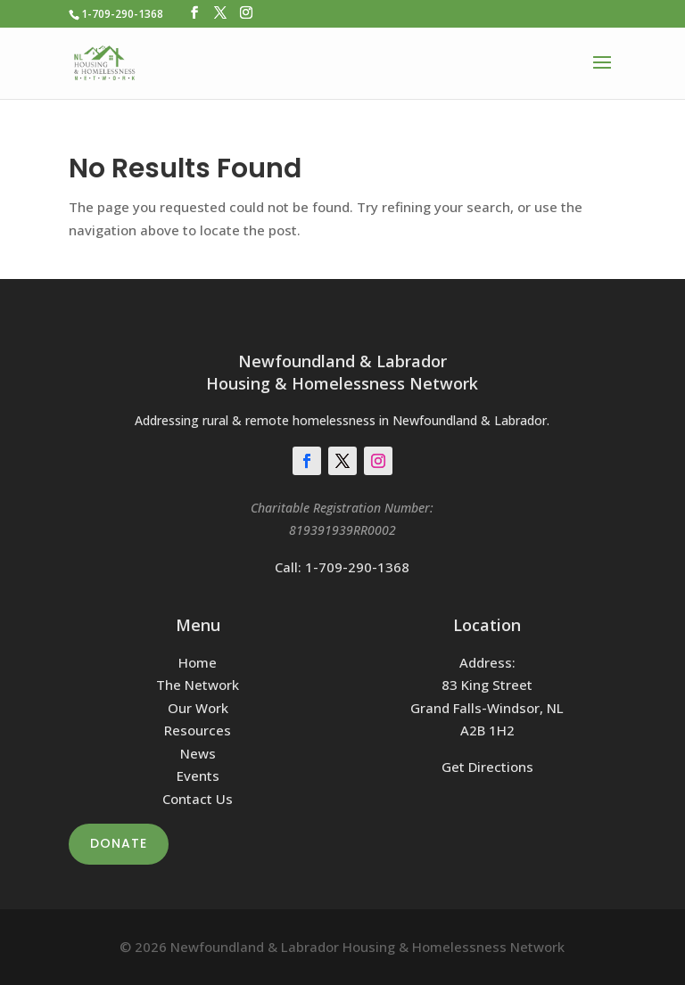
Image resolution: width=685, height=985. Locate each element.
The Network (197, 685)
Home (197, 662)
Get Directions (487, 767)
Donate (118, 843)
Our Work (198, 708)
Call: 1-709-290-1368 (342, 567)
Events (198, 775)
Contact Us (197, 799)
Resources (197, 730)
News (198, 753)
